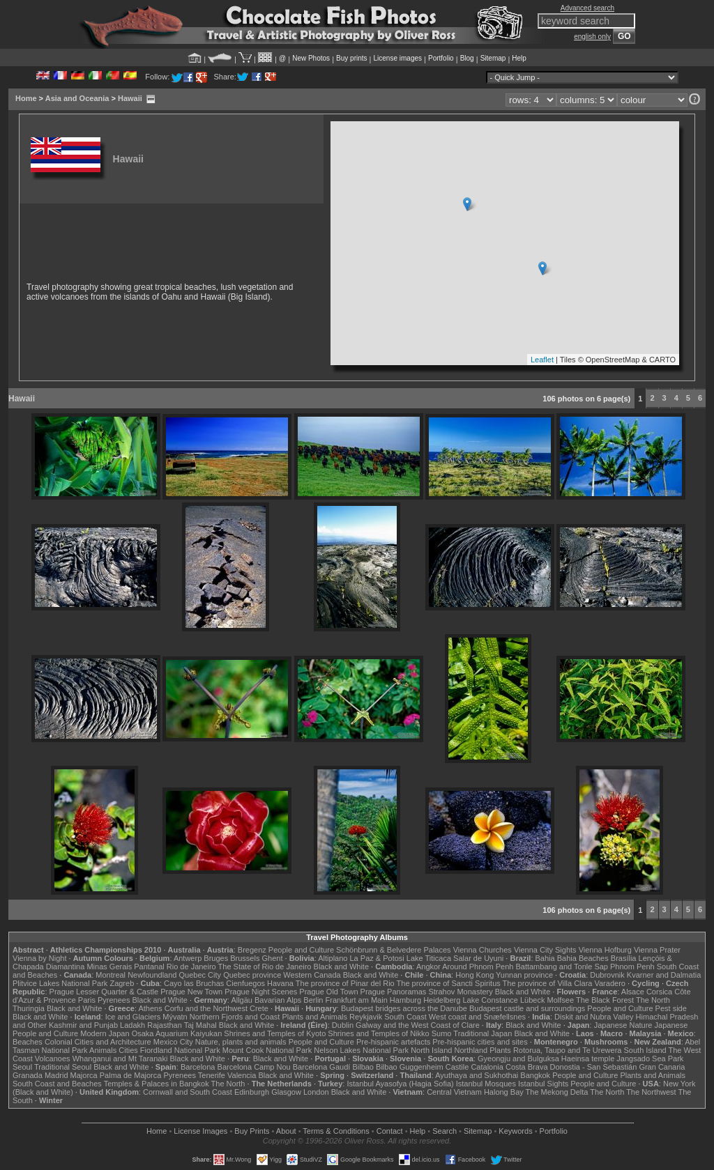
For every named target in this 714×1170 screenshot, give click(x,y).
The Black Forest (605, 1000)
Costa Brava (527, 1067)
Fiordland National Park (180, 1050)
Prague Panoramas (393, 991)
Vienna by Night (39, 958)
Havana (280, 983)
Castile (457, 1067)
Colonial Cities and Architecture (98, 1042)
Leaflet (542, 359)
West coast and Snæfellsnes (477, 1017)
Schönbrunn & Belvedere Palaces (393, 950)
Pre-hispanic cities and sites (479, 1042)
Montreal (111, 975)
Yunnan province (524, 975)
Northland (471, 1050)
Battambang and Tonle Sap (561, 966)
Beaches (28, 1042)
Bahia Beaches (583, 958)
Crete (259, 1008)
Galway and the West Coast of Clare (418, 1025)
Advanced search (587, 8)
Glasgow (286, 1092)
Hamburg (405, 1000)
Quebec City (200, 975)
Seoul (22, 1067)
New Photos (311, 58)
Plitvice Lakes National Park (60, 983)
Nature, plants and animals (241, 1042)
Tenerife (211, 1075)
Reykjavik (365, 1017)
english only (592, 36)
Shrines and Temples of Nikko (378, 1033)
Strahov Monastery (460, 991)
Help (519, 58)
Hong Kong (474, 975)
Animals (102, 1050)
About (286, 1131)
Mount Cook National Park (267, 1050)
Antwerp (188, 958)
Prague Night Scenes (261, 991)
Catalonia (487, 1067)
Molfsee (561, 1000)
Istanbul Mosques (486, 1083)
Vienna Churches (482, 950)
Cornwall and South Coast (187, 1092)
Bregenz (252, 950)
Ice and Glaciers (132, 1017)
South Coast (405, 1017)
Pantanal (149, 966)
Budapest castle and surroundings (527, 1008)
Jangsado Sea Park (649, 1058)
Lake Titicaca (429, 958)
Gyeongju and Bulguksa (518, 1058)
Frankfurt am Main (357, 1000)
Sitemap (493, 58)
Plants (500, 1050)
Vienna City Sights (545, 950)
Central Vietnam (454, 1092)
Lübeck (532, 1000)
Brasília (624, 958)
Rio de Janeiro (191, 966)
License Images (200, 1131)
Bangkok (535, 1075)
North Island (431, 1050)
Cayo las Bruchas (194, 983)
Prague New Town (191, 991)
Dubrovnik (607, 975)
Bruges (216, 958)
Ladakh (132, 1025)
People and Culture (301, 950)
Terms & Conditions (336, 1131)
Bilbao (363, 1067)
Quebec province (252, 975)
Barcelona (198, 1067)
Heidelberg (441, 1000)
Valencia (241, 1075)
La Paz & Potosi (377, 958)
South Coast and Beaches (57, 1083)
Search (444, 1131)
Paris (87, 1000)
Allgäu (241, 1000)
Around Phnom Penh (477, 966)
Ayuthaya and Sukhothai (476, 1075)
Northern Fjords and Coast (235, 1017)
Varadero (609, 983)
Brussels (244, 958)
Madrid (56, 1075)
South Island (645, 1050)
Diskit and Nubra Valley (594, 1017)
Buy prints (351, 58)
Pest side (671, 1008)
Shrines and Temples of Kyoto (275, 1033)
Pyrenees (114, 1000)
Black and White (341, 966)
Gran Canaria (662, 1067)
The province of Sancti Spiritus (449, 983)
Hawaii (130, 98)
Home (26, 98)
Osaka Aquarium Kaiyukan (177, 1033)
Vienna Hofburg (605, 950)
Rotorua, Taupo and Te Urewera (567, 1050)
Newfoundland (152, 975)
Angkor (428, 966)
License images (398, 58)
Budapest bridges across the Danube (404, 1008)
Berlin (313, 1000)
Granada (28, 1075)
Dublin (343, 1025)
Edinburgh (251, 1092)
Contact (390, 1131)
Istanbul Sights (543, 1083)
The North (653, 1000)
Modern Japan (104, 1033)
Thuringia (29, 1008)
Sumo (442, 1033)
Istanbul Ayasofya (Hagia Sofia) (400, 1083)
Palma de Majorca (131, 1075)
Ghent (272, 958)
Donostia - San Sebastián (593, 1067)
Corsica (659, 991)
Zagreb (121, 983)
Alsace (632, 991)
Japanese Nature (623, 1025)
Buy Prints (251, 1131)
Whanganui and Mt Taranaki (120, 1058)
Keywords (515, 1131)
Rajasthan (164, 1025)
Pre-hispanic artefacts (393, 1042)
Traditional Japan (482, 1033)
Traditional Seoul (62, 1067)
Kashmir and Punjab (83, 1025)
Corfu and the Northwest (206, 1008)
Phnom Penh (632, 966)
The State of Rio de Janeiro (265, 966)
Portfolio (441, 58)
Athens (150, 1008)
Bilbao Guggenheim (409, 1067)
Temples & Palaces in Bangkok (156, 1083)
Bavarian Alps (278, 1000)
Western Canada (311, 975)
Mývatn (174, 1017)
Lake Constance (490, 1000)
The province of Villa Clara (548, 983)
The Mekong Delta (557, 1092)
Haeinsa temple (587, 1058)
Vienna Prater (657, 950)
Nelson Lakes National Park (361, 1050)
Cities (128, 1050)
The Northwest (651, 1092)
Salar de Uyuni (478, 958)
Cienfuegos (245, 983)
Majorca (84, 1075)
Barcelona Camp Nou (254, 1067)
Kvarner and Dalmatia (664, 975)
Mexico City (173, 1042)
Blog (467, 58)
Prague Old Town (328, 991)
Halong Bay (504, 1092)
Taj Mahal (200, 1025)
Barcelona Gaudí (322, 1067)
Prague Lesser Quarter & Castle (104, 991)
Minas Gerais (109, 966)
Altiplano (332, 958)
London (316, 1092)
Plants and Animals (314, 1017)
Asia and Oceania (77, 98)
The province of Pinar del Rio (345, 983)
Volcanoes (52, 1058)
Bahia (545, 958)
